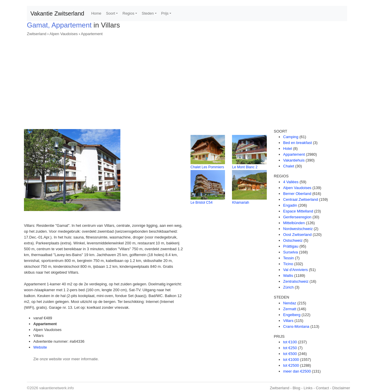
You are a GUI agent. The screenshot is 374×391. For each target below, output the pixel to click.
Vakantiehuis (293, 160)
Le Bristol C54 (201, 202)
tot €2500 (291, 365)
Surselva (290, 252)
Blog (296, 388)
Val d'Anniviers (295, 269)
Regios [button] (128, 13)
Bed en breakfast (297, 142)
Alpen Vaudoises (63, 34)
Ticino (288, 264)
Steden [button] (148, 13)
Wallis (288, 275)
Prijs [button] (165, 13)
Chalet (288, 166)
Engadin (290, 205)
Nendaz (289, 303)
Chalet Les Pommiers (207, 167)
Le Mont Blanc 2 (244, 167)
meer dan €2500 (297, 371)
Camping (290, 137)
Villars (288, 320)
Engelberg (291, 315)
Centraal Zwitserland (300, 199)
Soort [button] (110, 13)
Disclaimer (341, 388)
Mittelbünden (294, 223)
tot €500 (290, 353)
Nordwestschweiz (298, 229)
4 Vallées (291, 182)
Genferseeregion (297, 217)
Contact (322, 388)
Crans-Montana (296, 326)
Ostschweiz (292, 240)
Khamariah (240, 202)
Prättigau (290, 246)
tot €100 (290, 342)
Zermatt (289, 309)
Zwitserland (36, 34)
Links (308, 388)
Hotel (287, 148)
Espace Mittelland (298, 211)
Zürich (288, 287)
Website (40, 347)
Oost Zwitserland (297, 234)
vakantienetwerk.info (56, 388)
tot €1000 (291, 359)
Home (96, 13)
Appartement (92, 34)
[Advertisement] (187, 81)
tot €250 (290, 348)
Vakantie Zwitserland (57, 13)
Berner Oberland (297, 193)
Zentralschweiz (296, 281)
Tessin (288, 258)
